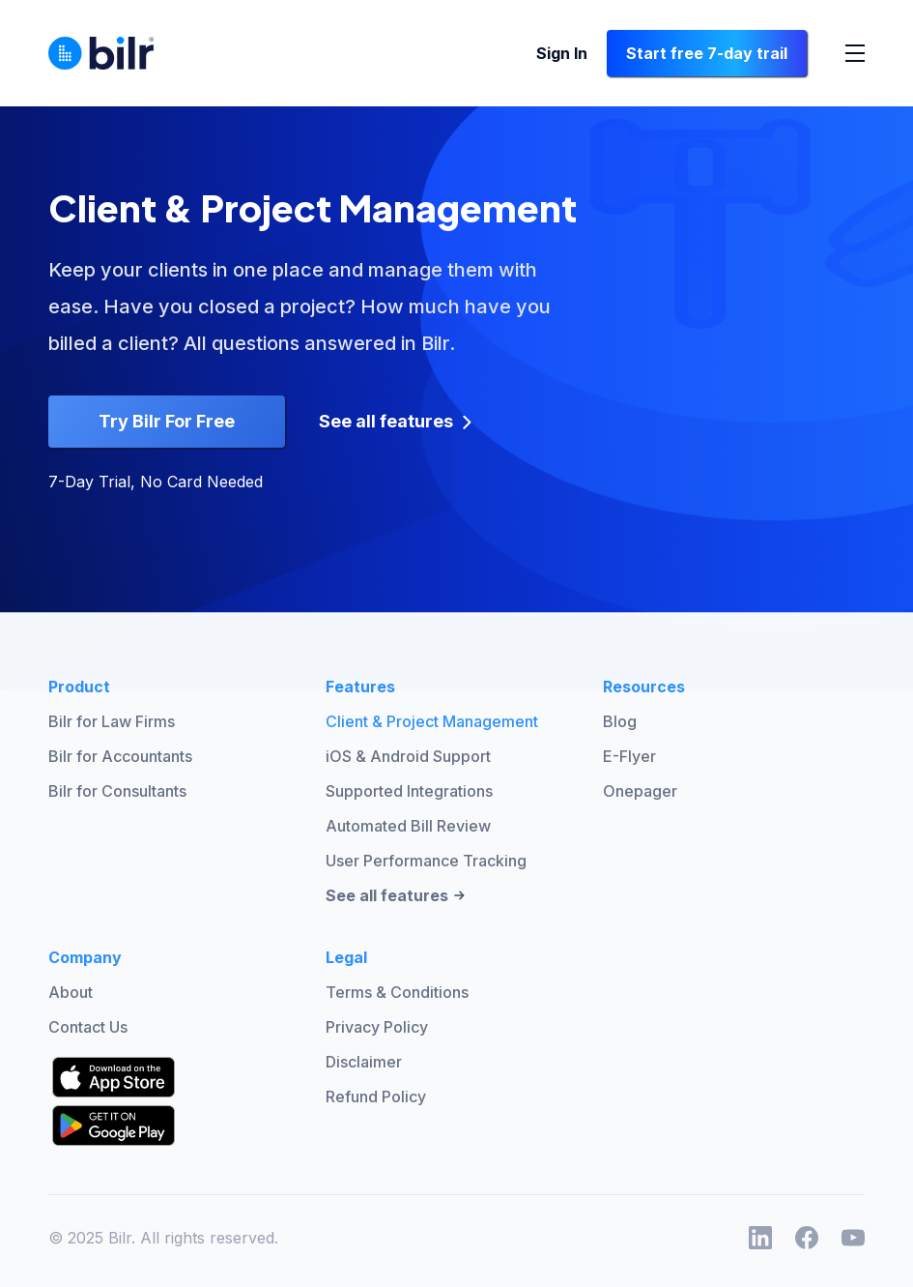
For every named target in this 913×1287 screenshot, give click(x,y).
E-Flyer (629, 756)
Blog (620, 721)
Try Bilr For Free (167, 421)
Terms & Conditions (397, 992)
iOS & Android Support (408, 756)
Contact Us (88, 1027)
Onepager (640, 791)
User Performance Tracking (426, 860)
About (70, 992)
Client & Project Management (432, 721)
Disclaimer (364, 1061)
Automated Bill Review (408, 825)
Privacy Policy (377, 1027)
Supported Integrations (409, 791)
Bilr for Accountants (120, 756)
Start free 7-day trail (706, 53)
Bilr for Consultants (117, 791)
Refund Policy (376, 1096)
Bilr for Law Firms (111, 721)
